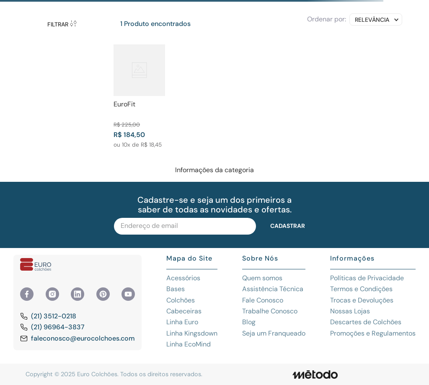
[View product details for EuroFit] (139, 96)
